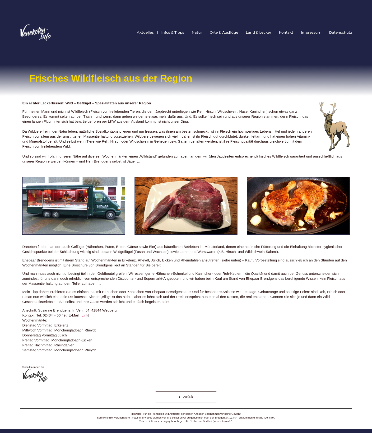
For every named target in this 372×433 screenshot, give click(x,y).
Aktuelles (145, 32)
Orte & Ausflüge (224, 32)
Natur (197, 32)
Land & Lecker (258, 32)
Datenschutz (340, 32)
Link (85, 315)
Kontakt (286, 32)
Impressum (311, 32)
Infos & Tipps (172, 32)
